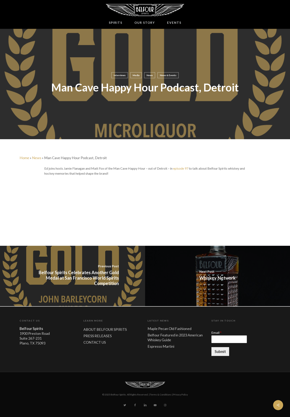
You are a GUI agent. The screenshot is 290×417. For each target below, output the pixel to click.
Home (24, 158)
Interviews (120, 75)
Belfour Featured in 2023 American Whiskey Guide (175, 337)
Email (216, 332)
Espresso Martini (161, 346)
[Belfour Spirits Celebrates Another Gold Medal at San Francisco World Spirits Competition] (72, 276)
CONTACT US (94, 342)
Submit (220, 351)
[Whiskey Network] (217, 276)
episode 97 (180, 168)
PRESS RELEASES (97, 336)
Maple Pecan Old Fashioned (169, 328)
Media (136, 75)
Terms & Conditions (161, 394)
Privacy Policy (180, 394)
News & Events (168, 75)
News (150, 75)
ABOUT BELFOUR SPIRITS (105, 329)
